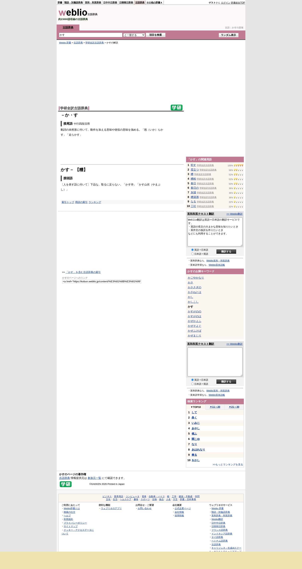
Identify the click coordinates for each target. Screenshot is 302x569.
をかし (196, 460)
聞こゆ (196, 438)
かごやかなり (196, 277)
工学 (174, 496)
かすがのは (194, 316)
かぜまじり (194, 335)
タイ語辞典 (217, 537)
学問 (197, 496)
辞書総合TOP (238, 2)
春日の (195, 187)
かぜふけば (194, 330)
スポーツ (145, 499)
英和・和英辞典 (93, 2)
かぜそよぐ (194, 325)
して (194, 412)
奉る (194, 454)
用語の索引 (81, 202)
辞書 (60, 2)
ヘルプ (67, 515)
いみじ (196, 422)
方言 (175, 499)
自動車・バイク (157, 496)
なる (193, 201)
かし (190, 296)
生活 (115, 499)
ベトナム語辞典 (219, 540)
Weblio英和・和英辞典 (218, 260)
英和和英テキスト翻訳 (200, 213)
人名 (168, 499)
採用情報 (179, 515)
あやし (196, 428)
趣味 (136, 499)
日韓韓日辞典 (126, 2)
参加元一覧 (94, 477)
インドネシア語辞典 (221, 533)
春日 (193, 183)
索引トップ (68, 202)
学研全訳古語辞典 (94, 42)
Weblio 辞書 (65, 42)
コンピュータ (132, 496)
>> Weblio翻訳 (234, 213)
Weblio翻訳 (217, 519)
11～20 (215, 406)
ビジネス (107, 496)
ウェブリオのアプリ (111, 508)
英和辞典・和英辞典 (221, 515)
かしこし (193, 301)
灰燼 (193, 192)
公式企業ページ (183, 508)
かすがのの (194, 311)
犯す (193, 165)
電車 (144, 496)
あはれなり (198, 449)
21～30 (234, 406)
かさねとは (194, 292)
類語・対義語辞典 (73, 2)
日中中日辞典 (110, 2)
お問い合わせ (145, 508)
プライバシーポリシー (75, 523)
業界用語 (118, 496)
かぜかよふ (194, 321)
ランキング (95, 202)
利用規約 (68, 519)
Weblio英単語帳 (217, 265)
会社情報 (179, 512)
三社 (193, 206)
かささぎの (194, 287)
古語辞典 (139, 2)
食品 (161, 499)
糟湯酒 (195, 197)
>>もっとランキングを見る (228, 464)
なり (194, 444)
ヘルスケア (125, 499)
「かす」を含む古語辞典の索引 (83, 272)
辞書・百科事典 (188, 499)
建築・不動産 (186, 496)
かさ (190, 282)
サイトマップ (71, 526)
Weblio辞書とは (72, 508)
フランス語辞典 (219, 530)
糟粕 (193, 178)
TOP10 (195, 407)
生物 (154, 499)
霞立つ (195, 169)
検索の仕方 (69, 512)
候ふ (194, 433)
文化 (108, 499)
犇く (194, 417)
